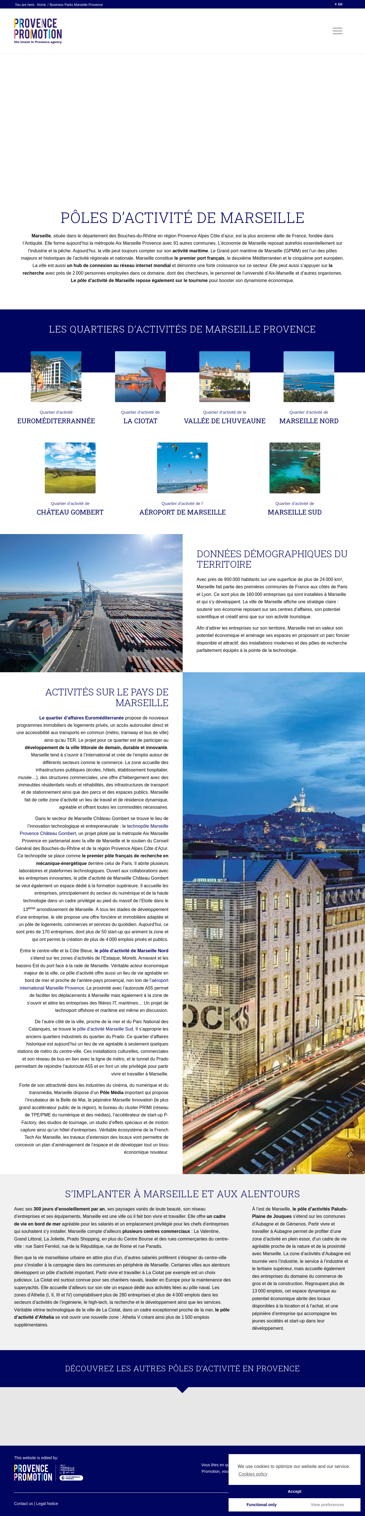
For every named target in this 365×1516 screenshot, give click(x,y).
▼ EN (338, 4)
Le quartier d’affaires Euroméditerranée (81, 717)
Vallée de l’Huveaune (225, 420)
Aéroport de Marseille (182, 512)
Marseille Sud (295, 512)
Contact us (23, 1503)
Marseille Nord (309, 420)
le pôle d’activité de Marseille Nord (131, 950)
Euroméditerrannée (56, 420)
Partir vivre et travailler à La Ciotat (130, 1272)
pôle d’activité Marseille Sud (105, 1029)
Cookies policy (252, 1474)
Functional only (261, 1504)
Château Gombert (70, 512)
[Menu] (335, 31)
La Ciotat (140, 420)
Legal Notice (47, 1503)
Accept (294, 1491)
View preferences (327, 1504)
